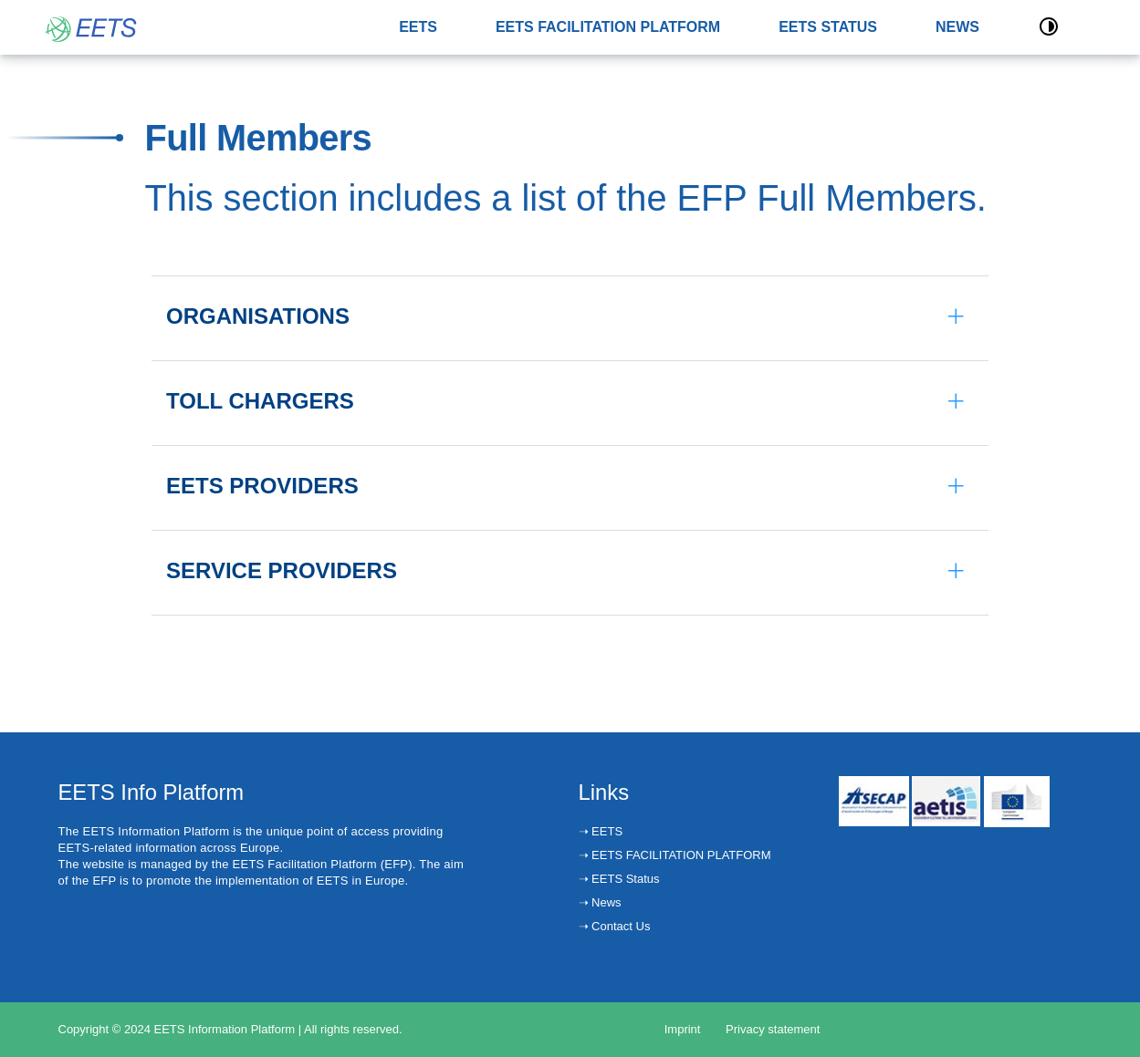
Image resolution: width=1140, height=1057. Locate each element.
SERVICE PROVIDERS (281, 570)
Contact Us (620, 926)
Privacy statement (773, 1029)
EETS (418, 27)
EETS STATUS (828, 27)
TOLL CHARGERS (260, 401)
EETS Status (624, 879)
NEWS (957, 27)
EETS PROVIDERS (262, 485)
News (605, 902)
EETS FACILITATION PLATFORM (608, 27)
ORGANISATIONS (258, 316)
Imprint (682, 1029)
